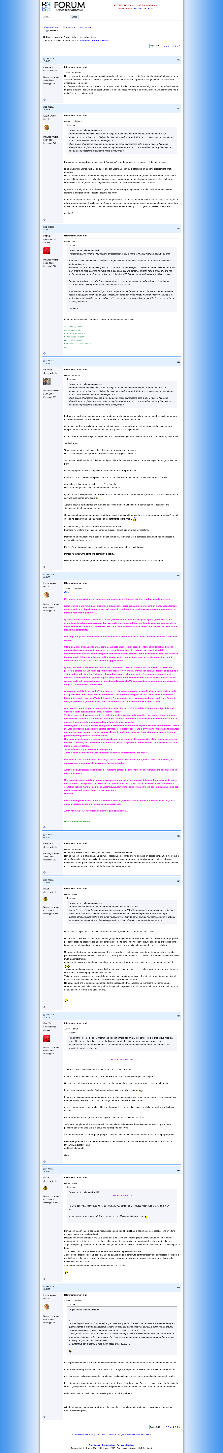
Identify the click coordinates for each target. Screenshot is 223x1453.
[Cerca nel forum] (55, 17)
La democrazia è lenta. (84, 1434)
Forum (70, 27)
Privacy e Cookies (125, 1445)
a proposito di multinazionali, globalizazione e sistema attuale (122, 1434)
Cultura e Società (83, 27)
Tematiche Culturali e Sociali (94, 40)
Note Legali (94, 1445)
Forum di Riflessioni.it (55, 27)
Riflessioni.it (138, 8)
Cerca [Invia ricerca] (74, 17)
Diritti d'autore (108, 1445)
